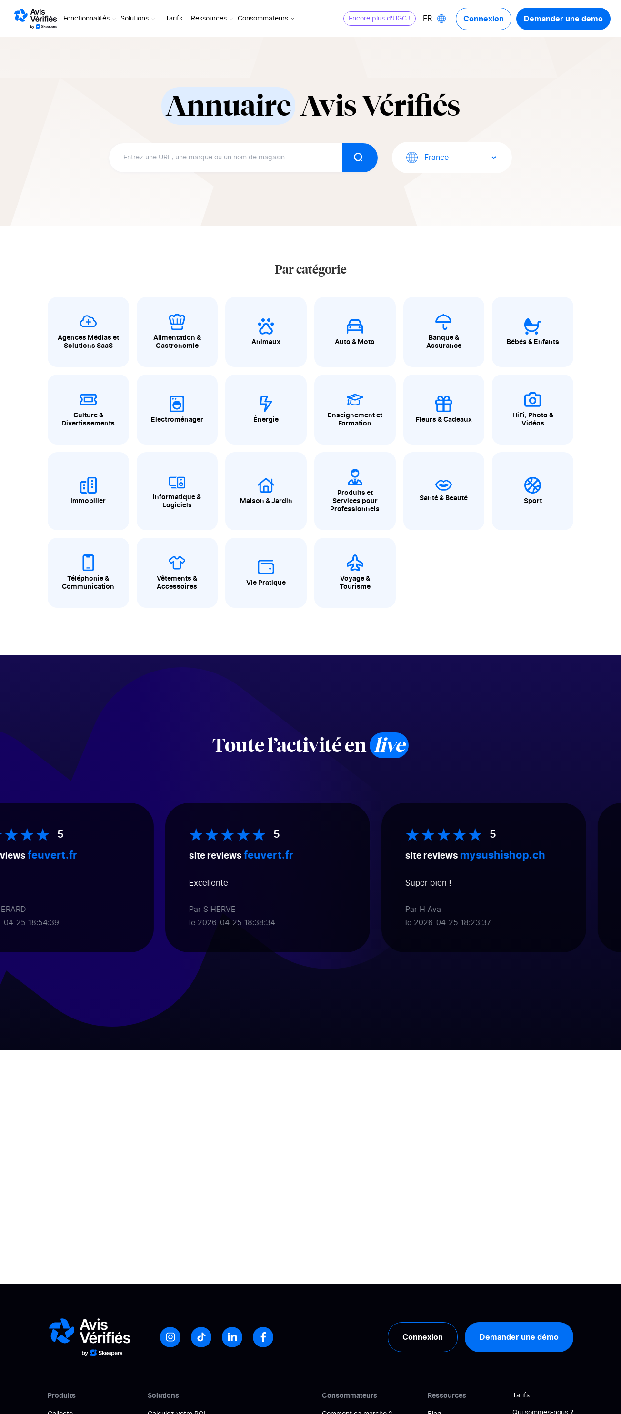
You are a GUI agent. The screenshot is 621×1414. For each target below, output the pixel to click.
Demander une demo (563, 18)
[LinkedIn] (232, 1337)
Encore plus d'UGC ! (380, 18)
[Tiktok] (201, 1337)
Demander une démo (519, 1337)
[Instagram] (170, 1337)
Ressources (213, 18)
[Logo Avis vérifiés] (35, 18)
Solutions (138, 18)
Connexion (483, 18)
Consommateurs (267, 18)
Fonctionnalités (90, 18)
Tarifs (173, 18)
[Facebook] (263, 1337)
